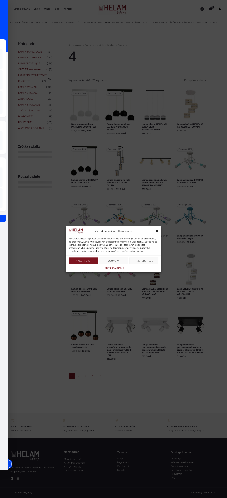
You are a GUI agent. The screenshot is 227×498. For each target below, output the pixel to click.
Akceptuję (83, 260)
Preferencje (144, 260)
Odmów (113, 260)
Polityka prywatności (113, 268)
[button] (156, 230)
